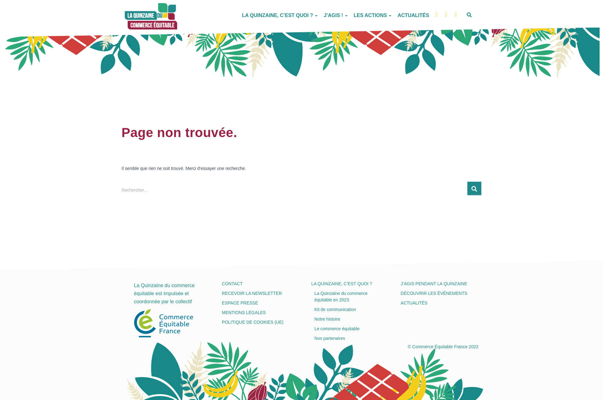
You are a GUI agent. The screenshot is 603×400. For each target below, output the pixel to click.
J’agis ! (336, 15)
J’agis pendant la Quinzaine (434, 283)
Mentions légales (244, 312)
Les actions (372, 15)
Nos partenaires (329, 338)
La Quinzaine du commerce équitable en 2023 (340, 296)
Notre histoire (327, 319)
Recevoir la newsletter (252, 293)
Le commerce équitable (337, 328)
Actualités (413, 15)
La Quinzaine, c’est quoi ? (279, 15)
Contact (232, 283)
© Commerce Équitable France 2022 (443, 346)
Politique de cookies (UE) (252, 322)
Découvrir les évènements (434, 293)
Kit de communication (335, 309)
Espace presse (240, 302)
